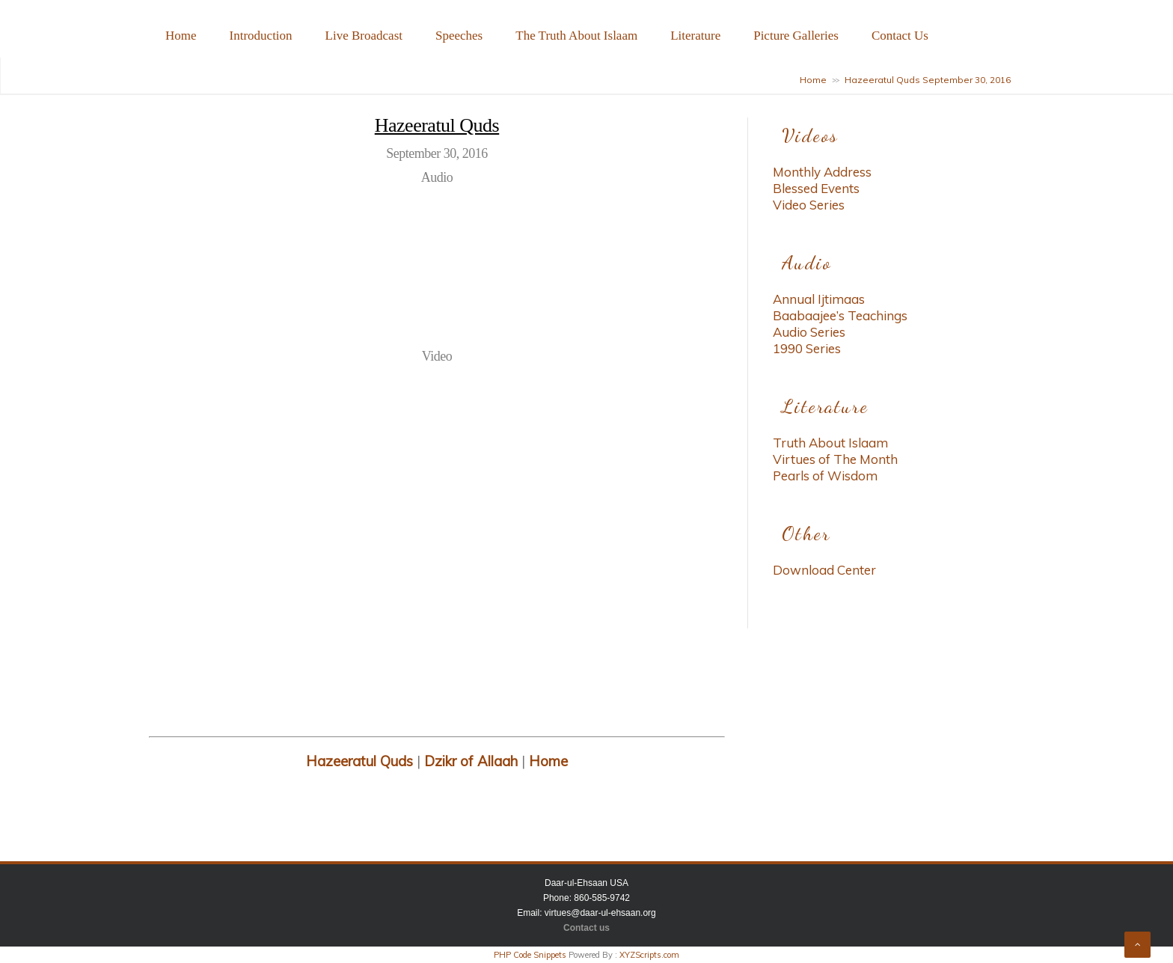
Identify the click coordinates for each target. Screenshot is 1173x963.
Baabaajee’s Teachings (840, 315)
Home (181, 35)
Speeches (459, 35)
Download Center (824, 570)
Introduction (261, 35)
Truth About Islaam (830, 442)
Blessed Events (816, 188)
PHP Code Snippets (530, 955)
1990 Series (807, 348)
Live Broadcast (363, 35)
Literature (695, 35)
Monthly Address (822, 172)
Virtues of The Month (835, 459)
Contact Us (900, 35)
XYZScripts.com (649, 955)
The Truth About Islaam (576, 35)
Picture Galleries (796, 35)
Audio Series (809, 332)
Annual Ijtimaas (819, 299)
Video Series (809, 205)
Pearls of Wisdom (825, 475)
